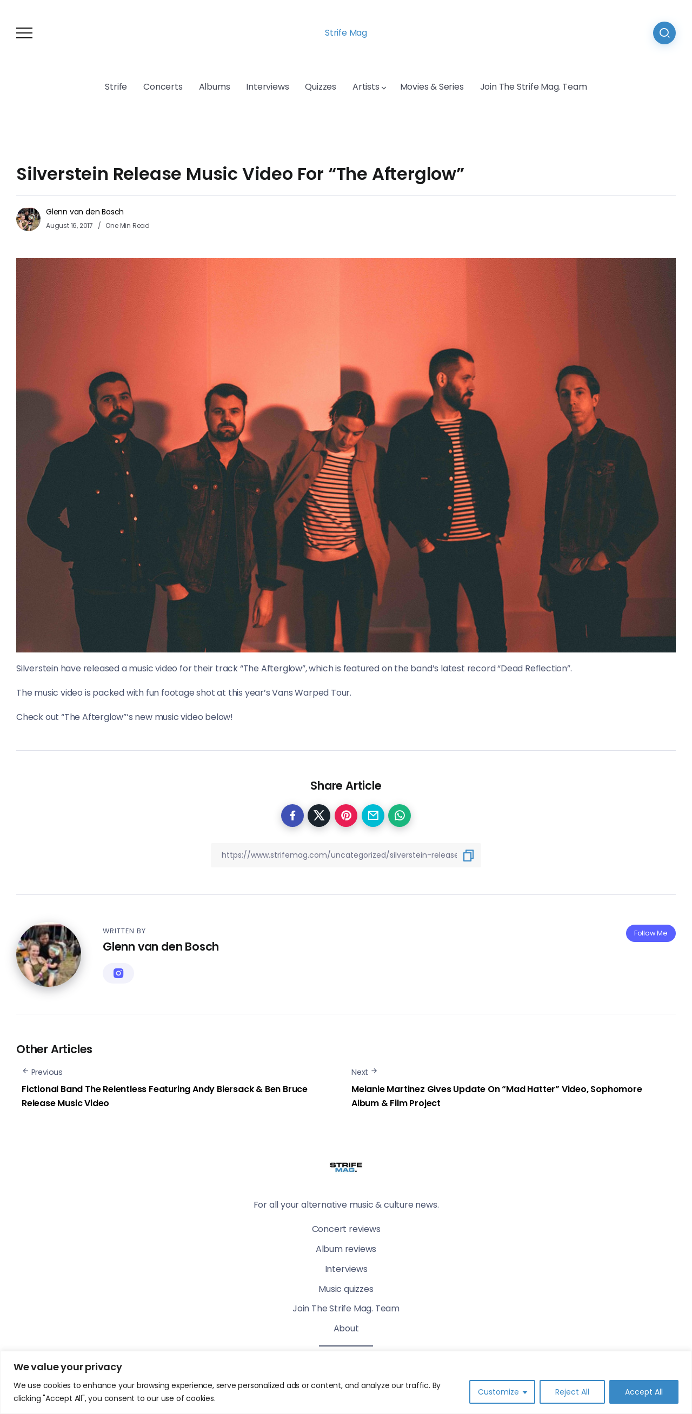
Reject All (572, 1391)
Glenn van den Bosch (85, 211)
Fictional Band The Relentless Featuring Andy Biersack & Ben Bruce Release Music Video (165, 1096)
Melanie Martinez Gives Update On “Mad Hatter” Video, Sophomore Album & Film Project (496, 1096)
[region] (346, 1382)
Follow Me (651, 933)
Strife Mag (346, 32)
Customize (498, 1391)
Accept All (644, 1391)
